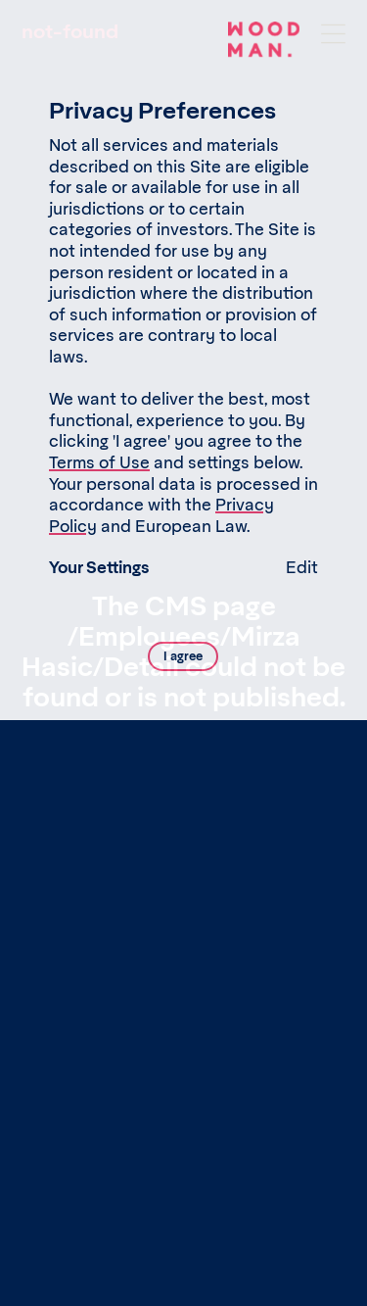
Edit (302, 568)
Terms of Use (99, 464)
